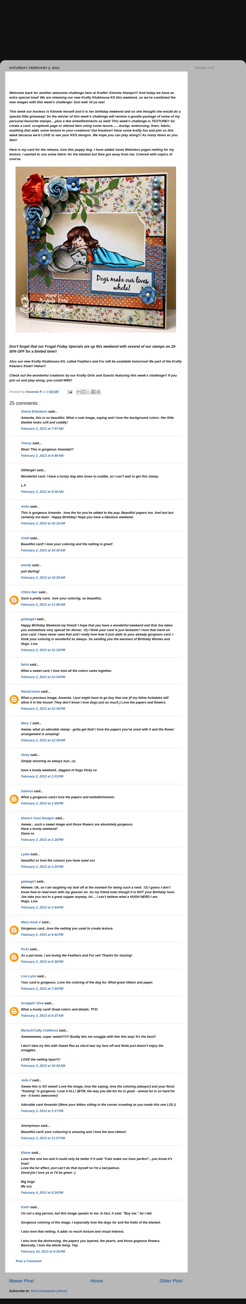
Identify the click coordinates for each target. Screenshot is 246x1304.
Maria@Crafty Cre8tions (39, 1030)
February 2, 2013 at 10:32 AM (43, 550)
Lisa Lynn (28, 976)
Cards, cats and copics (107, 31)
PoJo (25, 949)
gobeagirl (28, 619)
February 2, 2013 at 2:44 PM (42, 907)
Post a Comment (28, 1261)
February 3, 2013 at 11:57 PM (43, 1138)
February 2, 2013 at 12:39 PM (43, 740)
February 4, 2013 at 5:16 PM (42, 1192)
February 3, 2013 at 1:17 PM (42, 1111)
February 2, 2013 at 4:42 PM (42, 935)
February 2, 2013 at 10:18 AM (43, 523)
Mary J (26, 723)
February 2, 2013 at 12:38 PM (43, 709)
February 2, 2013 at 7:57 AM (42, 429)
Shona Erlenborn (34, 411)
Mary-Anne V (31, 922)
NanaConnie (30, 691)
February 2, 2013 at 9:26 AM (42, 492)
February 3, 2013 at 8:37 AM (42, 1016)
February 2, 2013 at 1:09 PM (42, 803)
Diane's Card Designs (37, 818)
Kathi (25, 1207)
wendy (26, 565)
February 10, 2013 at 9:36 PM (43, 1251)
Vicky (25, 755)
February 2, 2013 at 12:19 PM (43, 650)
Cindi (25, 538)
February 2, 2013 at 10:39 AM (43, 577)
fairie (25, 664)
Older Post (171, 1280)
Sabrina (27, 791)
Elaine (26, 1153)
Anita (25, 506)
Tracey (26, 443)
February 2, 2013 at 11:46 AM (43, 604)
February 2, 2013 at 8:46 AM (42, 456)
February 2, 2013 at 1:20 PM (42, 867)
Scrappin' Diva (32, 1003)
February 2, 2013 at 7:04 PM (42, 989)
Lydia (25, 854)
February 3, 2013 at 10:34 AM (43, 1066)
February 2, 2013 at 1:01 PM (42, 776)
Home (96, 1280)
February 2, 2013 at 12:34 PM (43, 677)
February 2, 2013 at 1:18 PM (42, 840)
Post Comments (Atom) (49, 1291)
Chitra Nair (29, 592)
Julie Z (26, 1080)
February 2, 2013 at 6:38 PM (42, 962)
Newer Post (21, 1280)
